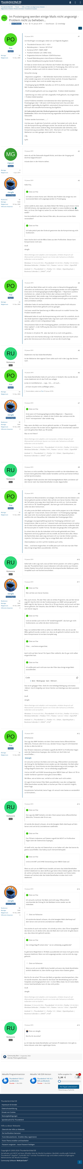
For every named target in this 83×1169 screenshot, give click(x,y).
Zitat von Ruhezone (35, 914)
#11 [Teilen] (78, 582)
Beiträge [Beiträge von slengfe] (3, 202)
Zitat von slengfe (34, 1031)
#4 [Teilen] (79, 283)
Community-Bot (13, 1056)
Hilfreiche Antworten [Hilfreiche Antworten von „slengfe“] (7, 206)
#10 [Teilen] (78, 559)
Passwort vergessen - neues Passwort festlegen (18, 1144)
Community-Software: (14, 1161)
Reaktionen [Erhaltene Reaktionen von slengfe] (4, 199)
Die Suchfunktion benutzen (11, 1133)
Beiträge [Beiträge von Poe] (3, 55)
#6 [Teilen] (79, 373)
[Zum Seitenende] (80, 1162)
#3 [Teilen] (79, 180)
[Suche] (70, 3)
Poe (26, 24)
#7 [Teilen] (79, 403)
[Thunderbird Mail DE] (11, 3)
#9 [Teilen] (79, 493)
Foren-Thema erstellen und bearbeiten (15, 1141)
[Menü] (80, 3)
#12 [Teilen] (78, 733)
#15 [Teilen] (78, 1025)
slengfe (28, 758)
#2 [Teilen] (79, 151)
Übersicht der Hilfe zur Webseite (13, 1129)
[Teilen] (80, 28)
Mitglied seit (4, 58)
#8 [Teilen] (79, 467)
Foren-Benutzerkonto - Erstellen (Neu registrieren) (19, 1137)
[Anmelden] (75, 2)
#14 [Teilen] (78, 889)
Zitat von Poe (33, 192)
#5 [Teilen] (79, 350)
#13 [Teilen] (78, 804)
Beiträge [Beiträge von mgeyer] (3, 170)
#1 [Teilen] (79, 36)
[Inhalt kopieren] (77, 677)
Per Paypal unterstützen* (68, 1087)
